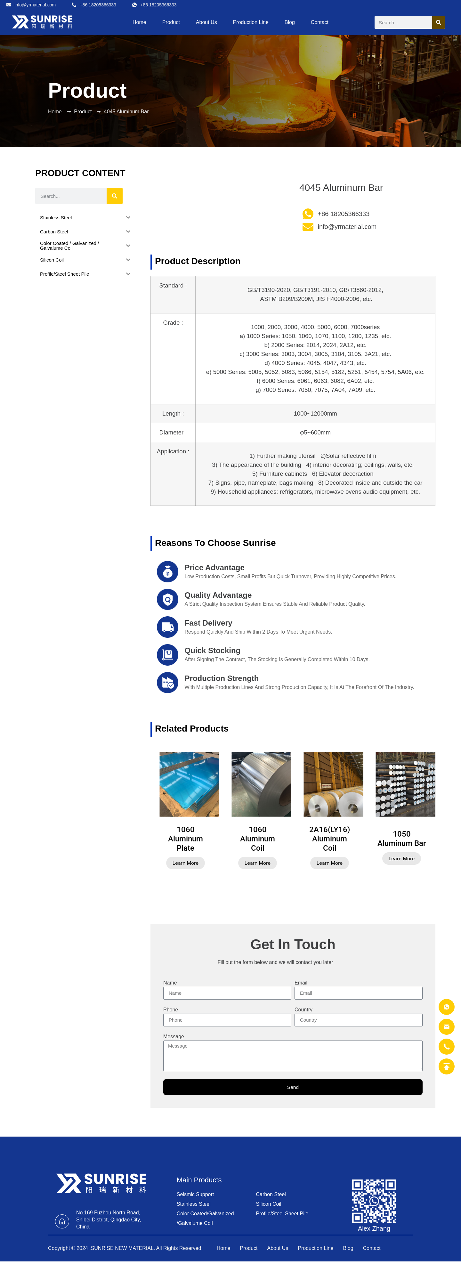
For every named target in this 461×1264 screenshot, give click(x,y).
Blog (290, 22)
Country (303, 1009)
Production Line (251, 22)
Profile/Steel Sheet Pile (282, 1214)
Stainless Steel (194, 1204)
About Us (206, 22)
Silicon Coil (268, 1204)
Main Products (199, 1180)
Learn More (185, 863)
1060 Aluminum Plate (185, 839)
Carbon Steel (271, 1194)
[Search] (438, 22)
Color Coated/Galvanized (205, 1214)
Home (139, 22)
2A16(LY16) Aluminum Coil (329, 839)
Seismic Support (195, 1194)
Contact (319, 22)
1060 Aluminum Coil (257, 839)
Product (171, 22)
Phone (170, 1009)
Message (173, 1036)
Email (301, 982)
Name (170, 982)
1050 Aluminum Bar (401, 839)
